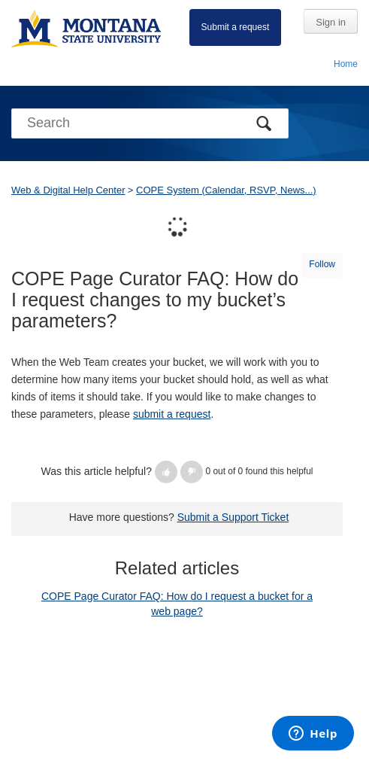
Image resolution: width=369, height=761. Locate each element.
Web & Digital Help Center (68, 190)
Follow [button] (322, 264)
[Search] (150, 123)
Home (346, 64)
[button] (166, 472)
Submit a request (235, 27)
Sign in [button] (331, 22)
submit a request (172, 414)
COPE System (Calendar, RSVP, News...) (226, 190)
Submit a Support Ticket (233, 517)
